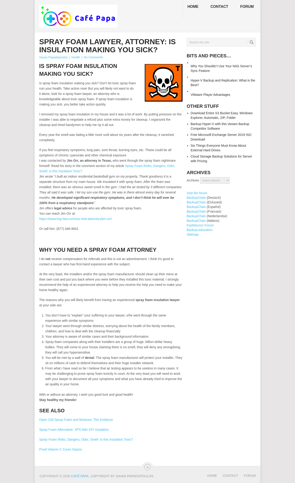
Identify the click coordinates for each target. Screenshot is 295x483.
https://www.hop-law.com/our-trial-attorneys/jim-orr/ (75, 219)
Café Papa (80, 476)
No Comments (93, 57)
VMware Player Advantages (210, 95)
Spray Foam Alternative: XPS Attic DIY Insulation (74, 429)
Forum (247, 7)
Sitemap (192, 234)
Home (192, 7)
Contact (219, 7)
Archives (193, 180)
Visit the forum (197, 193)
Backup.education (199, 230)
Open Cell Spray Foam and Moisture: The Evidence (76, 420)
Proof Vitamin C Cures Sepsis (60, 449)
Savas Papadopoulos (53, 57)
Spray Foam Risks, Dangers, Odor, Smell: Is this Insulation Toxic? (86, 439)
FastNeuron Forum (200, 225)
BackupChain (196, 197)
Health (75, 57)
